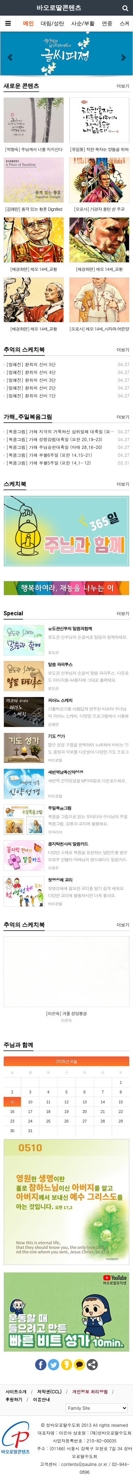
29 (120, 1121)
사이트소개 (16, 1391)
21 (103, 1111)
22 (120, 1111)
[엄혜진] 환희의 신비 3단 (30, 380)
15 (120, 1102)
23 (12, 1121)
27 (85, 1121)
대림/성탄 (52, 23)
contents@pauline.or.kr (84, 1464)
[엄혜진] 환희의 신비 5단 (30, 364)
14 (103, 1102)
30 (12, 1131)
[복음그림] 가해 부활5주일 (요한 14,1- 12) (47, 463)
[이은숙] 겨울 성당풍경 (66, 1013)
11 (48, 1102)
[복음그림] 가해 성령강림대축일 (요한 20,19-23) (53, 439)
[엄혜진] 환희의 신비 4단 (30, 372)
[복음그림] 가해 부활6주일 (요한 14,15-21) (48, 455)
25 (48, 1121)
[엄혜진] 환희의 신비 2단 (30, 388)
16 (12, 1111)
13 (85, 1102)
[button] (10, 53)
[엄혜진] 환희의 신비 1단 (30, 395)
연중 (107, 23)
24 (30, 1121)
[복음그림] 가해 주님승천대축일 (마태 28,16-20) (53, 447)
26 (67, 1121)
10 (30, 1102)
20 (85, 1111)
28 (103, 1121)
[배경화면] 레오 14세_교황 (33, 269)
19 (67, 1111)
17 (30, 1111)
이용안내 (41, 1399)
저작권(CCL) (49, 1391)
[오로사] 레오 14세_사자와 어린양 (99, 329)
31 (30, 1131)
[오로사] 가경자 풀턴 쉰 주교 (99, 209)
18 (48, 1111)
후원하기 (13, 1399)
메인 (28, 23)
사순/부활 (83, 23)
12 (67, 1102)
